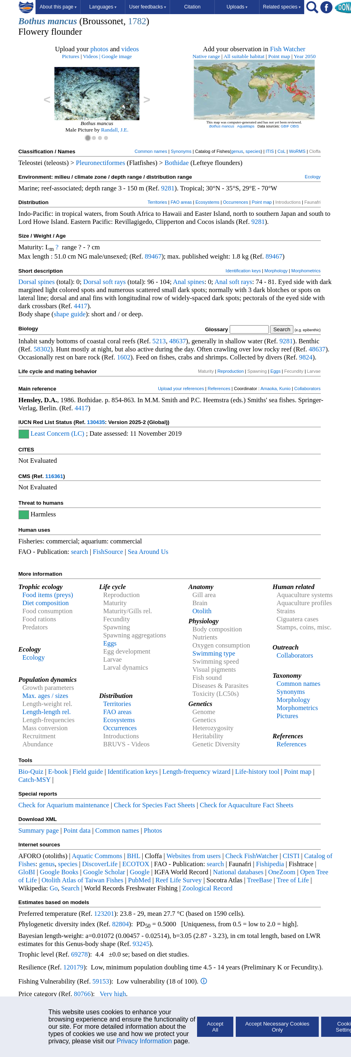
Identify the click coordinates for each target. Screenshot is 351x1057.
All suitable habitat (244, 56)
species (252, 151)
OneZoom (281, 872)
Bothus (32, 21)
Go (54, 888)
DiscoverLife (100, 864)
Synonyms (181, 151)
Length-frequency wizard (196, 771)
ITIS (270, 151)
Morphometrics (306, 270)
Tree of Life (292, 880)
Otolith (202, 611)
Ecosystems (207, 202)
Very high (113, 994)
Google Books (59, 872)
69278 (79, 954)
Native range (206, 56)
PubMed (139, 880)
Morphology (275, 270)
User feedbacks (147, 7)
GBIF (285, 126)
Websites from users (193, 856)
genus (237, 151)
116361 (54, 476)
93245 (141, 944)
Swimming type (214, 653)
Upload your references (181, 388)
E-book (58, 771)
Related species (282, 7)
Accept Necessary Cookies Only (277, 1027)
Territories (157, 202)
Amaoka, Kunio (275, 388)
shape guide (69, 314)
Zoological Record (207, 888)
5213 (159, 341)
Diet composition (46, 603)
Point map (279, 56)
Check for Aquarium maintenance (64, 805)
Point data (77, 830)
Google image (117, 56)
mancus (62, 21)
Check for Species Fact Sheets (154, 805)
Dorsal (27, 282)
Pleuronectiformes (100, 163)
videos (130, 49)
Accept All (215, 1027)
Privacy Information (144, 1041)
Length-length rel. (47, 712)
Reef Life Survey (179, 880)
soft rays (114, 282)
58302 (41, 349)
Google (140, 872)
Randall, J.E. (115, 130)
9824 (305, 357)
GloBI (27, 872)
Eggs (275, 371)
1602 (123, 357)
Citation (192, 7)
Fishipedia (270, 864)
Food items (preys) (48, 595)
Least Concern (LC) (57, 433)
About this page (58, 7)
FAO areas (181, 202)
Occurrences (235, 202)
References (219, 388)
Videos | (91, 56)
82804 (120, 924)
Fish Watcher (287, 49)
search (79, 552)
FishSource (108, 552)
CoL (281, 151)
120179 (73, 967)
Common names (151, 151)
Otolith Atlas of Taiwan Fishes (82, 880)
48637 (177, 341)
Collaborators (307, 388)
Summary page (39, 830)
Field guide (88, 771)
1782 (137, 21)
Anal (179, 282)
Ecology (312, 176)
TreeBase (259, 880)
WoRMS (297, 151)
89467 (153, 256)
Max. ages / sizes (46, 696)
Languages (102, 7)
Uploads (236, 7)
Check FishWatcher (251, 856)
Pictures (70, 56)
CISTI (291, 856)
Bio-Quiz (31, 771)
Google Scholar (104, 872)
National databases (238, 872)
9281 (167, 188)
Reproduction (230, 371)
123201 (104, 913)
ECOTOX (135, 864)
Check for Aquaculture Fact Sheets (246, 805)
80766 (82, 994)
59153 (100, 981)
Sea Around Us (148, 552)
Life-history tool (257, 771)
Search (70, 888)
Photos (153, 830)
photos (99, 49)
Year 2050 (305, 56)
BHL (133, 856)
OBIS (294, 126)
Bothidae (176, 163)
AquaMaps (245, 126)
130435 (96, 422)
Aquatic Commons (97, 856)
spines (46, 282)
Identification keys (243, 270)
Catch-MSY (35, 779)
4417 (80, 306)
